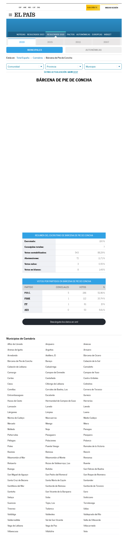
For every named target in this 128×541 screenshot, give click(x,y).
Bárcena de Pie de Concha (20, 361)
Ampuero (50, 344)
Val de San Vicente (54, 520)
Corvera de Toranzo (93, 389)
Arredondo (13, 355)
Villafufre (50, 531)
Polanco (87, 440)
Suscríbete (93, 8)
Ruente (87, 463)
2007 (106, 42)
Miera (86, 423)
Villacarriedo (90, 525)
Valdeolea (50, 514)
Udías (86, 508)
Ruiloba (49, 469)
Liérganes (12, 412)
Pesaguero (51, 435)
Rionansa (88, 457)
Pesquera (88, 435)
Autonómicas (94, 50)
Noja (48, 429)
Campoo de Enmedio (55, 372)
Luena (86, 412)
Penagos (88, 429)
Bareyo (49, 361)
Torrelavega (89, 503)
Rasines (11, 452)
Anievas (87, 344)
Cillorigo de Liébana (55, 384)
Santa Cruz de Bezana (18, 480)
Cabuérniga (51, 367)
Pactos (70, 34)
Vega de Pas (51, 525)
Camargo (12, 372)
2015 (50, 42)
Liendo (87, 406)
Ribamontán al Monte (55, 457)
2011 (78, 42)
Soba (48, 497)
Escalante (50, 395)
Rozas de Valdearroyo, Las (58, 463)
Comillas (12, 389)
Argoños (49, 350)
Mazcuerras (51, 418)
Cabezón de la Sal (92, 361)
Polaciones (51, 440)
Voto (86, 531)
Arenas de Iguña (15, 350)
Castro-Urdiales (91, 378)
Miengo (49, 423)
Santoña (11, 491)
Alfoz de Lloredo (15, 344)
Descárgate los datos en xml (64, 321)
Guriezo (87, 395)
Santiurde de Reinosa (56, 486)
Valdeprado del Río (92, 514)
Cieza (10, 384)
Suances (12, 503)
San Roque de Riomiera (95, 474)
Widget (107, 34)
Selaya (11, 497)
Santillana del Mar (16, 486)
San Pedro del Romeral (56, 474)
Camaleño (88, 367)
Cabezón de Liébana (17, 367)
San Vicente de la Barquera (58, 491)
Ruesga (11, 469)
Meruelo (11, 423)
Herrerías (88, 401)
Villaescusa (13, 531)
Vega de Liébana (15, 525)
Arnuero (87, 350)
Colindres (88, 384)
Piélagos (12, 440)
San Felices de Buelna (94, 469)
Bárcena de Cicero (92, 355)
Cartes (11, 378)
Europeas (97, 34)
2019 (21, 42)
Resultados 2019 (55, 34)
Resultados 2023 (35, 34)
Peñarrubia (13, 435)
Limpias (49, 412)
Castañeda (51, 378)
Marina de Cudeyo (16, 418)
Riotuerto (12, 463)
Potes (10, 446)
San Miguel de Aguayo (18, 474)
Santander (88, 480)
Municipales (34, 50)
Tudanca (50, 508)
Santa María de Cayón (56, 480)
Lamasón (12, 406)
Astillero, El (51, 355)
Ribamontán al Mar (16, 457)
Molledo (11, 429)
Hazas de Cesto (15, 401)
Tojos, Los (50, 503)
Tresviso (11, 508)
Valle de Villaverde (92, 520)
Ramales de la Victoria (94, 446)
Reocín (87, 452)
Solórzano (88, 497)
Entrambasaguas (15, 395)
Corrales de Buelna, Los (57, 389)
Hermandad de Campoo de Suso (61, 401)
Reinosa (49, 452)
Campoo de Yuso (91, 372)
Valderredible (14, 520)
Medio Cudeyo (90, 418)
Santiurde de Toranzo (94, 486)
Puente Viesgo (52, 446)
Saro (86, 491)
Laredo (49, 406)
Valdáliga (12, 514)
